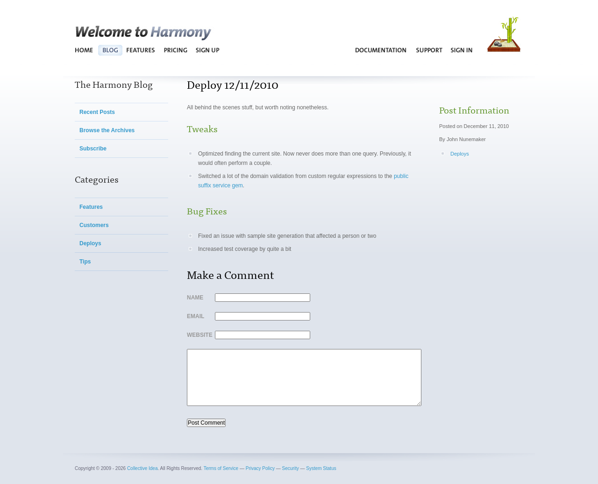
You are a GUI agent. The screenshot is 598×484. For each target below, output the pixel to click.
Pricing (176, 50)
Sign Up (207, 50)
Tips (85, 261)
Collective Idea (142, 468)
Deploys (90, 243)
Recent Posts (97, 112)
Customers (94, 225)
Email (195, 316)
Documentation (381, 50)
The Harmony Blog (114, 84)
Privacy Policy (260, 468)
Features (141, 50)
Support (429, 50)
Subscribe (93, 148)
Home (84, 50)
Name (195, 297)
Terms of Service (221, 468)
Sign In (461, 50)
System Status (321, 468)
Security (290, 468)
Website (198, 335)
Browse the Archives (107, 130)
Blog (110, 50)
